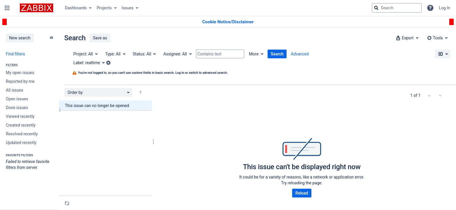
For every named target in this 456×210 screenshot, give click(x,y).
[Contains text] (220, 54)
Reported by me (20, 81)
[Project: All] (85, 54)
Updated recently (21, 142)
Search (277, 54)
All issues (14, 90)
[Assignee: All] (177, 54)
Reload (301, 193)
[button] (7, 8)
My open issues (20, 72)
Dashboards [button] (76, 8)
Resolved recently (22, 134)
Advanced (300, 54)
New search (19, 38)
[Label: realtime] (91, 62)
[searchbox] (397, 8)
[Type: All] (115, 54)
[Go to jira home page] (36, 8)
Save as (100, 38)
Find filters (15, 54)
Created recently (20, 125)
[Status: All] (144, 54)
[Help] (430, 8)
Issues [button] (127, 8)
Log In (444, 8)
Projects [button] (104, 8)
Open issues (17, 99)
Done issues (17, 107)
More (254, 54)
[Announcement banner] (228, 22)
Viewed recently (20, 116)
